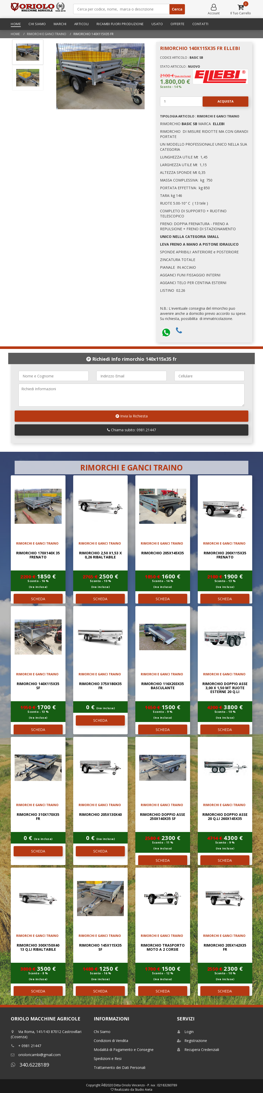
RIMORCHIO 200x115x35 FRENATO (225, 554)
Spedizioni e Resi (107, 1058)
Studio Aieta (143, 1089)
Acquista (218, 101)
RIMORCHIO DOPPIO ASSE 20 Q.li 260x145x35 (225, 816)
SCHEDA (38, 598)
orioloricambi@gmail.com (36, 1054)
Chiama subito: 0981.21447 (131, 429)
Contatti (200, 24)
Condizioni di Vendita (111, 1040)
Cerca (177, 9)
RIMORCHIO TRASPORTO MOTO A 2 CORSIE (163, 947)
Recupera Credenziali (198, 1049)
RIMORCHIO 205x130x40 (100, 814)
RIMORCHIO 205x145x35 (162, 552)
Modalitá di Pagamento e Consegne (124, 1049)
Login (185, 1031)
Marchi (60, 24)
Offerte (178, 24)
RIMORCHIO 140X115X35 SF (38, 685)
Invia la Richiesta (132, 416)
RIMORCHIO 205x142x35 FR (225, 947)
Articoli (81, 24)
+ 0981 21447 (26, 1045)
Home (16, 24)
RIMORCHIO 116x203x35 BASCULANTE (162, 685)
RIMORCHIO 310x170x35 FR (38, 816)
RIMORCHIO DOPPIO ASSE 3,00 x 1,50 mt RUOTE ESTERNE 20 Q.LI (225, 687)
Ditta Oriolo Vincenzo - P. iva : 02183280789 (145, 1085)
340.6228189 (30, 1064)
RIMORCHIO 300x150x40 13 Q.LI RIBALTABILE (38, 947)
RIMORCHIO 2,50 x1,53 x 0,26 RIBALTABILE (100, 554)
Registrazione (192, 1040)
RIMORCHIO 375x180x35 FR (100, 685)
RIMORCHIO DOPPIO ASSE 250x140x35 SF (162, 816)
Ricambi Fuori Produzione (120, 24)
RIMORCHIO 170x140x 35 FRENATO (38, 554)
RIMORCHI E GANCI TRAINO (46, 34)
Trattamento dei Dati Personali (119, 1067)
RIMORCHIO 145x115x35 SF (100, 947)
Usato (157, 24)
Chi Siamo (37, 24)
